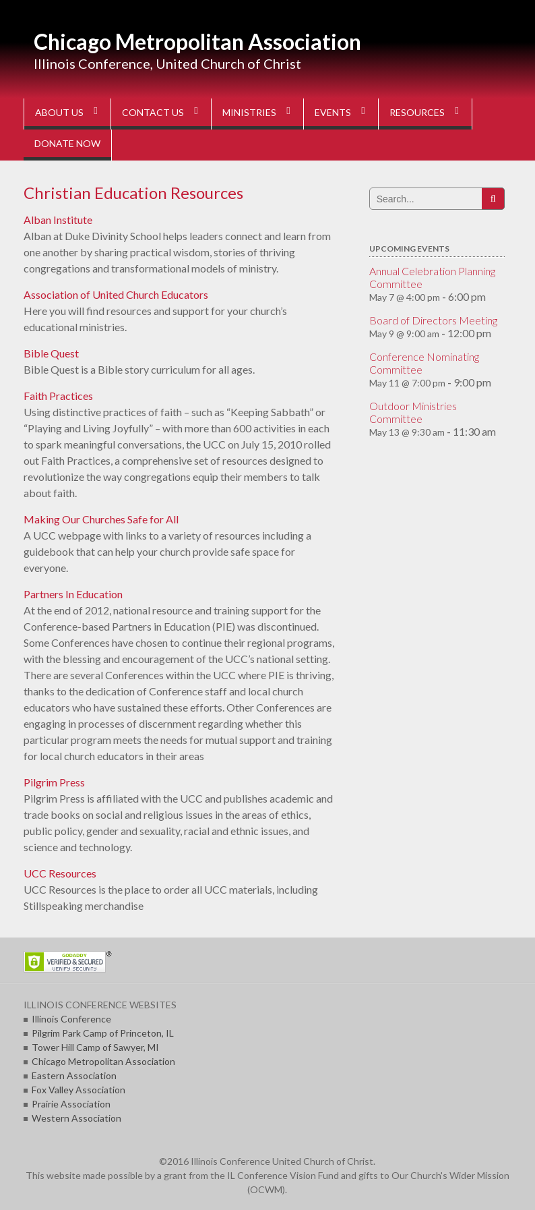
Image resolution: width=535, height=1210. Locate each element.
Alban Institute (58, 219)
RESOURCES (417, 112)
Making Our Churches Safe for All (101, 519)
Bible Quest (51, 353)
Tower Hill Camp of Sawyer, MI (95, 1047)
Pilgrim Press (54, 782)
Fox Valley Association (78, 1089)
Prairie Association (71, 1104)
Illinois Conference (71, 1019)
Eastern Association (74, 1075)
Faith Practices (58, 395)
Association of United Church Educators (116, 294)
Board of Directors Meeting (433, 320)
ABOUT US (59, 112)
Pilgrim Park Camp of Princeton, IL (103, 1033)
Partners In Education (73, 593)
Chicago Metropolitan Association (197, 41)
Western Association (76, 1118)
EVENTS (333, 112)
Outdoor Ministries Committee (413, 412)
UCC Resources (60, 873)
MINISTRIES (249, 112)
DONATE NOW (67, 143)
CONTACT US (153, 112)
